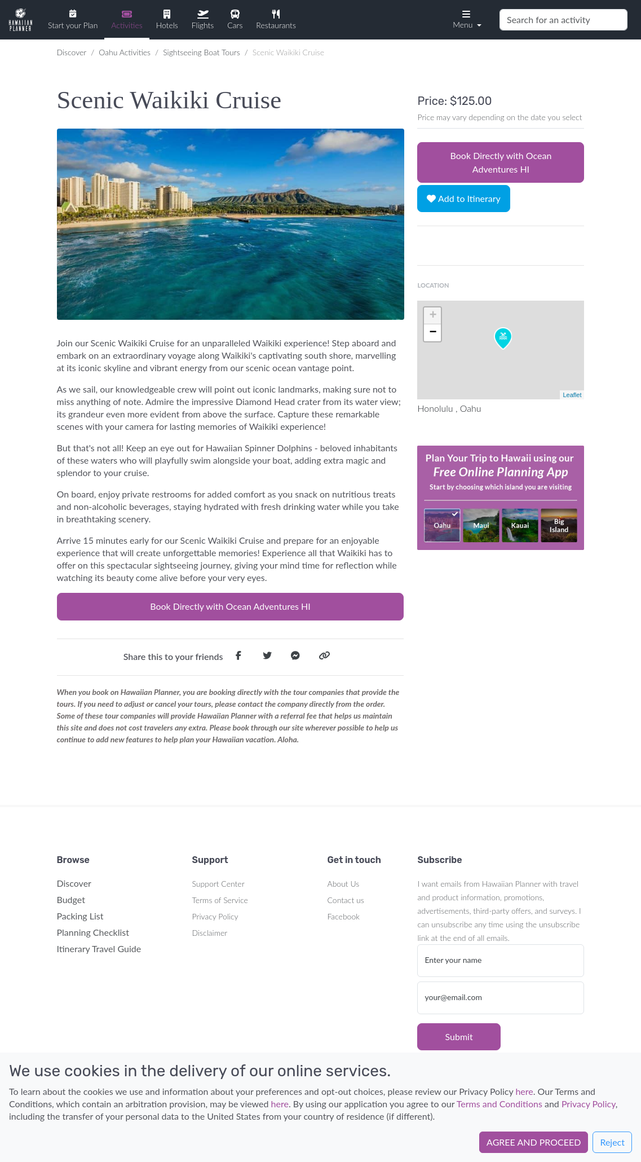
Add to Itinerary (463, 198)
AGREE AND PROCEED (534, 1142)
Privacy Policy (215, 916)
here (524, 1091)
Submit (458, 1036)
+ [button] (432, 315)
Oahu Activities (125, 52)
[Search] (563, 19)
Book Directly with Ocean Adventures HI (230, 606)
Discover (72, 52)
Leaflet (572, 394)
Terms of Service (220, 900)
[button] (466, 18)
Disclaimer (210, 932)
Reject (612, 1142)
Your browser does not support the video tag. (500, 497)
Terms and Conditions (499, 1103)
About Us (344, 883)
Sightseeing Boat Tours (201, 52)
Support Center (218, 883)
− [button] (432, 332)
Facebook (344, 916)
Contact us (346, 900)
